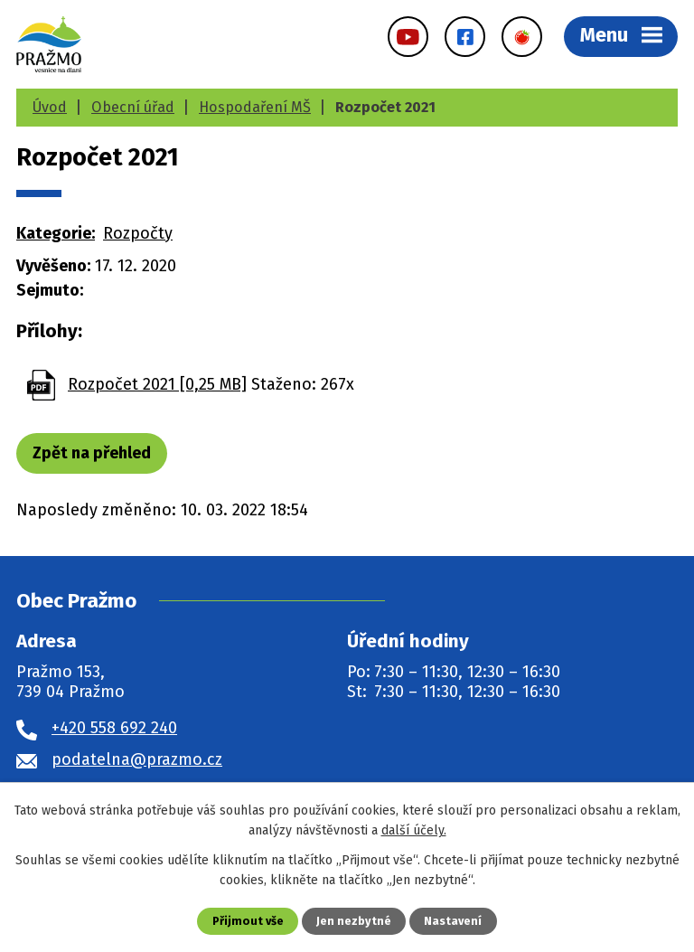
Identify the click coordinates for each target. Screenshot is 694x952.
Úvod (50, 107)
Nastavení (453, 921)
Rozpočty (138, 233)
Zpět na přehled (92, 453)
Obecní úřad (132, 107)
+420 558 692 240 (114, 728)
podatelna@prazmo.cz (137, 759)
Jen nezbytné (353, 921)
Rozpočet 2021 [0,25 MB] (157, 384)
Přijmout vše (248, 921)
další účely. (413, 830)
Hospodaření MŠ (255, 107)
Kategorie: (55, 233)
